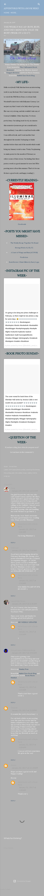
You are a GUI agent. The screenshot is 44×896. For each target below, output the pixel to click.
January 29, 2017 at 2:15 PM (24, 710)
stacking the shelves (33, 470)
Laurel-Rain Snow (18, 601)
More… (14, 13)
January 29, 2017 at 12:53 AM (25, 490)
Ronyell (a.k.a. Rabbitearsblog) (23, 650)
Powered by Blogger (22, 881)
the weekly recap (21, 473)
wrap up (7, 476)
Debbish (14, 708)
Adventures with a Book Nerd (21, 8)
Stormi (13, 765)
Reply (13, 542)
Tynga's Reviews (12, 73)
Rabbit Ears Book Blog (26, 75)
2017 (10, 470)
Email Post (13, 466)
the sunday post (9, 473)
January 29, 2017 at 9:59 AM (24, 652)
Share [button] (6, 466)
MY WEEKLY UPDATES (27, 622)
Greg (13, 488)
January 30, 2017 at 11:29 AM (25, 767)
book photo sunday (19, 470)
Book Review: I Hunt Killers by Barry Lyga (24, 262)
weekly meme (32, 473)
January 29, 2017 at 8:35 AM (24, 603)
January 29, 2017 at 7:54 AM (24, 550)
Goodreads (22, 224)
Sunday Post (24, 669)
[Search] (38, 3)
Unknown (15, 548)
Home (6, 13)
